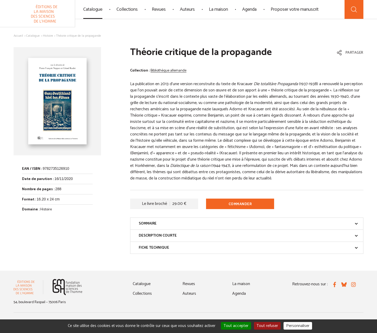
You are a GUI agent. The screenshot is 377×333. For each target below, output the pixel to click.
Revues (159, 9)
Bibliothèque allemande (168, 71)
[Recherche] (354, 9)
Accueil (18, 35)
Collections (127, 9)
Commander (240, 204)
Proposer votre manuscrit (295, 9)
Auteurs (187, 9)
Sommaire (248, 224)
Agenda (249, 9)
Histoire (48, 35)
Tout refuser (267, 325)
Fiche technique (248, 248)
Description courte (248, 236)
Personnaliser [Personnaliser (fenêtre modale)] (297, 325)
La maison (218, 9)
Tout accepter (236, 325)
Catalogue (92, 9)
